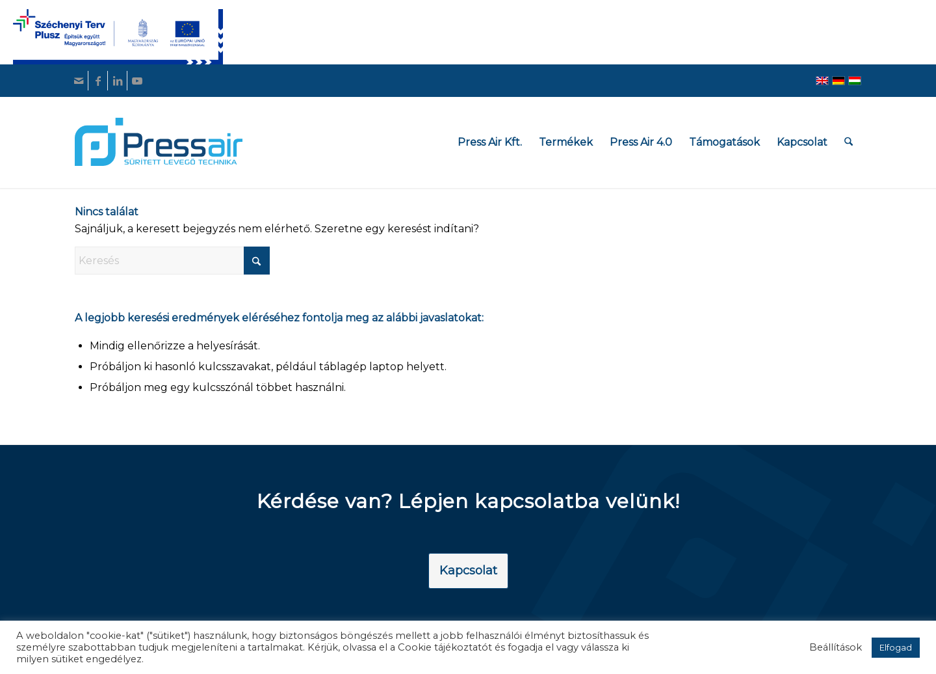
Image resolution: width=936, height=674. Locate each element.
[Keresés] (849, 142)
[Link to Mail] (78, 80)
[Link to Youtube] (137, 80)
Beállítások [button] (835, 647)
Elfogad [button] (895, 647)
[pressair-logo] (158, 142)
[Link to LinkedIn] (117, 80)
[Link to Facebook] (97, 80)
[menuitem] (490, 142)
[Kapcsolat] (468, 571)
